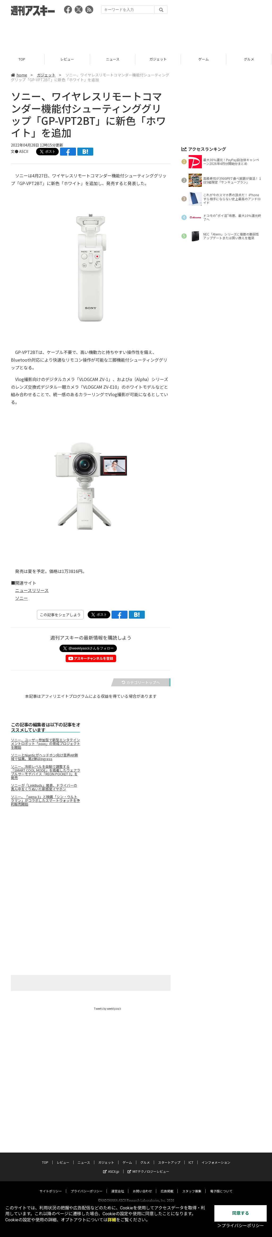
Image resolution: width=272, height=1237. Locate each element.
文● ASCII (19, 151)
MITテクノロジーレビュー (148, 1166)
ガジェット (159, 59)
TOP (22, 59)
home (19, 75)
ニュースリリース (32, 590)
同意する (240, 1213)
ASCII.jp (111, 1166)
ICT (191, 1157)
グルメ (145, 1157)
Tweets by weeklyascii (107, 1009)
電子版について (221, 1186)
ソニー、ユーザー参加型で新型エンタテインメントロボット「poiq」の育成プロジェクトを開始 (45, 743)
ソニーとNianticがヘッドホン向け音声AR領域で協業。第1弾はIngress (44, 757)
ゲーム (204, 59)
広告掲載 (167, 1186)
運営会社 (117, 1186)
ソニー (21, 598)
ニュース (113, 59)
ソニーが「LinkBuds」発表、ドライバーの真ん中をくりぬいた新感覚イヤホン (44, 787)
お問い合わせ (142, 1186)
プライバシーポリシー (87, 1186)
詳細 (112, 1219)
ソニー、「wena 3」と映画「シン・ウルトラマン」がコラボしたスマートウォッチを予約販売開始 (45, 800)
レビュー (68, 59)
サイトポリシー (51, 1186)
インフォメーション (216, 1157)
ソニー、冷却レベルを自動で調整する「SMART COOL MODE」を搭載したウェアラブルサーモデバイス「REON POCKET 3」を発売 (45, 772)
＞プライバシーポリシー (240, 1225)
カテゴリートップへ (141, 682)
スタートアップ (169, 1157)
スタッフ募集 (191, 1186)
